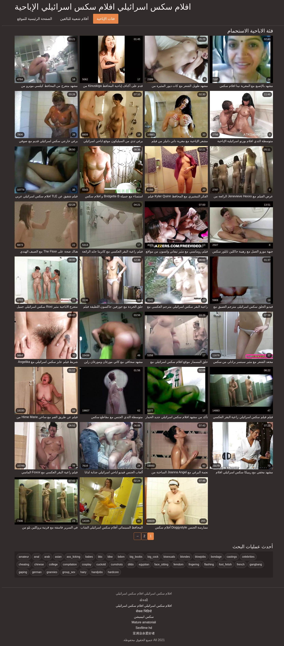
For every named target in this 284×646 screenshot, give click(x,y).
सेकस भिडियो (142, 611)
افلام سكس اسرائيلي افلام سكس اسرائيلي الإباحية (101, 6)
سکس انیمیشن (142, 616)
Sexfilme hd (142, 627)
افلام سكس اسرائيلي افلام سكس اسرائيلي (142, 605)
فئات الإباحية (104, 19)
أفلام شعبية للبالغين (72, 19)
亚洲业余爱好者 (142, 633)
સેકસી (142, 600)
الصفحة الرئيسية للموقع (32, 19)
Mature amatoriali (142, 622)
